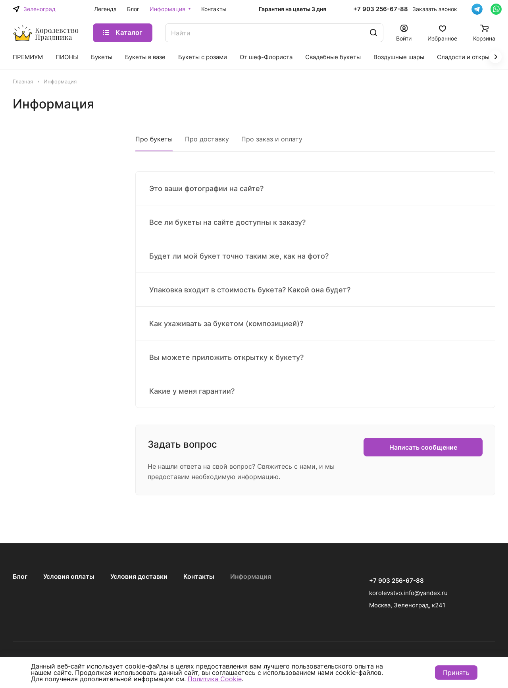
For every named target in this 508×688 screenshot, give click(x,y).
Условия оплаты (68, 576)
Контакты (198, 576)
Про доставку (207, 139)
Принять (456, 672)
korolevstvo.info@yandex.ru (408, 593)
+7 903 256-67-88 (380, 9)
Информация (250, 576)
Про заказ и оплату (271, 139)
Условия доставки (138, 576)
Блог (20, 576)
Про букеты (154, 139)
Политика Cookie (215, 679)
